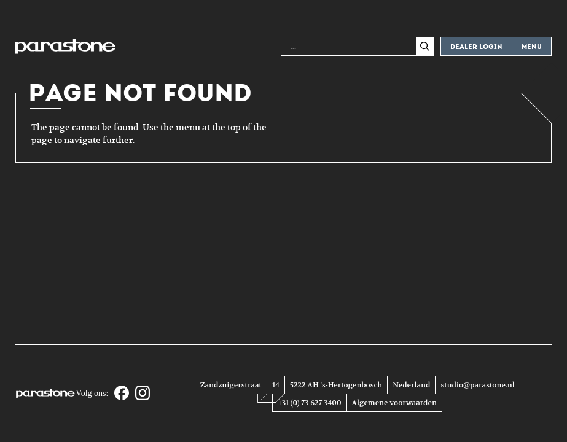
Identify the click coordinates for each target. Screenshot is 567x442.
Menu (532, 47)
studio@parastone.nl (477, 385)
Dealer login (476, 47)
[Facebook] (121, 394)
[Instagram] (142, 394)
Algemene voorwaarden (394, 403)
